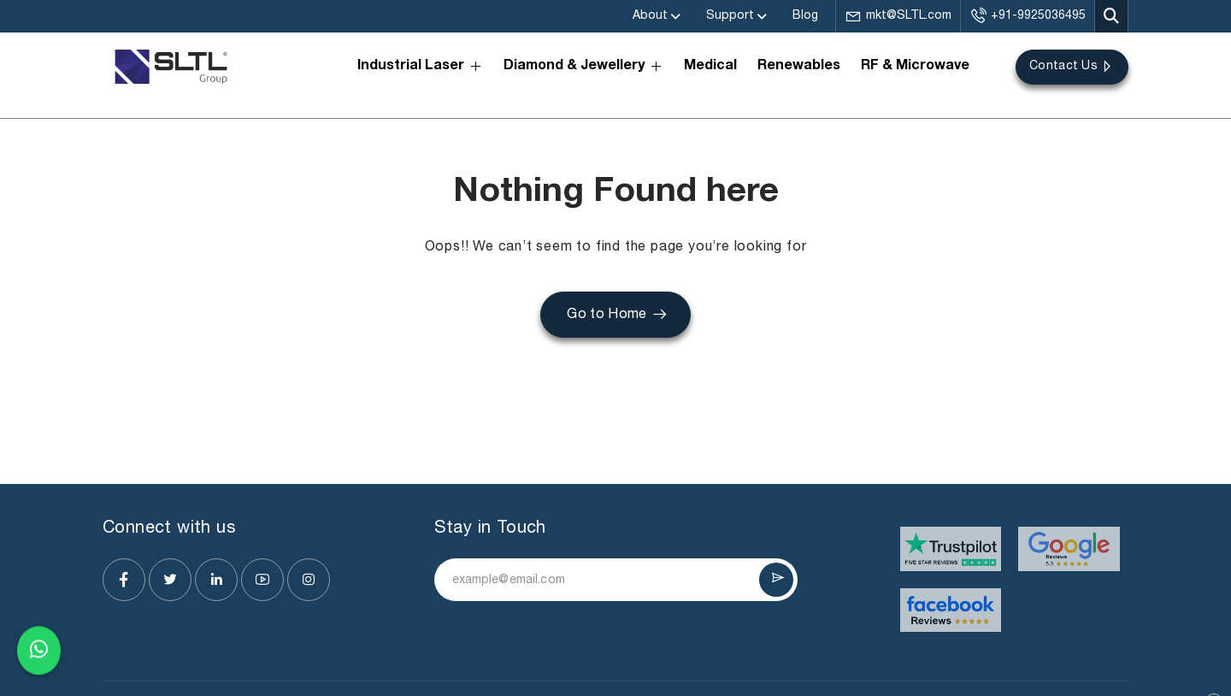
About (650, 15)
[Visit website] (951, 549)
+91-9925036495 (1027, 16)
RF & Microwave (915, 67)
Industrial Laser (420, 66)
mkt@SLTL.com (898, 16)
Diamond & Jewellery (583, 66)
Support (730, 15)
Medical (710, 67)
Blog (805, 15)
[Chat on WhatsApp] (39, 652)
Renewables (798, 67)
